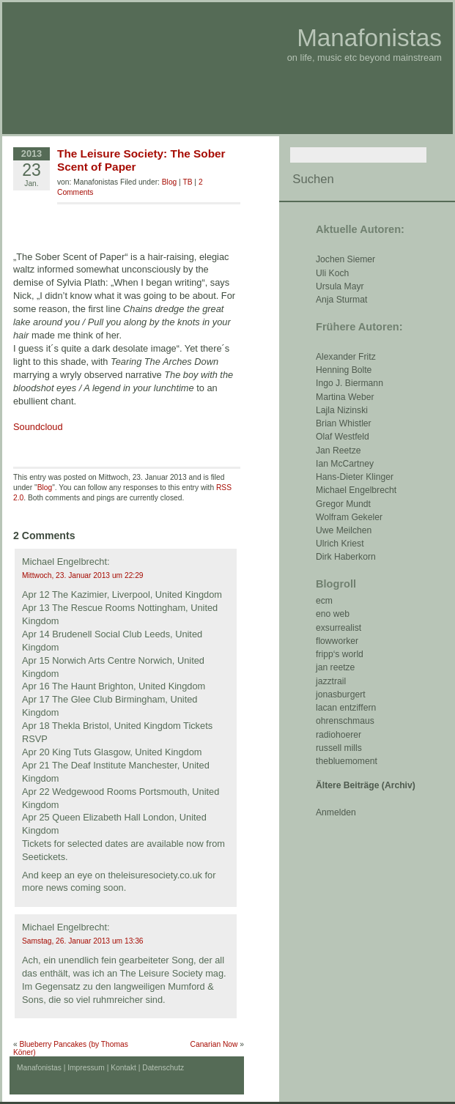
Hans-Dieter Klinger (354, 477)
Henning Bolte (343, 370)
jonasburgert (341, 694)
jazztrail (331, 681)
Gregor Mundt (343, 504)
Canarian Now (214, 1044)
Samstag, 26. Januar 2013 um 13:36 (83, 941)
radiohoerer (338, 735)
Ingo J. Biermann (349, 383)
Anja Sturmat (341, 299)
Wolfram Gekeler (349, 517)
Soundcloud (38, 426)
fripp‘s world (339, 654)
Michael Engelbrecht (356, 490)
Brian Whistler (343, 423)
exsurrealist (338, 628)
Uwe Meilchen (343, 530)
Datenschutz (163, 1068)
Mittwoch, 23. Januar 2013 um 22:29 (83, 575)
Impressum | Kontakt (101, 1068)
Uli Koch (332, 273)
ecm (324, 601)
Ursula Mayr (340, 286)
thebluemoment (346, 761)
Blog (169, 182)
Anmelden (336, 812)
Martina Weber (345, 397)
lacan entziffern (346, 708)
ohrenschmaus (345, 721)
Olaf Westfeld (342, 436)
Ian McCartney (345, 464)
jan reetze (335, 667)
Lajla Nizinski (342, 410)
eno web (332, 614)
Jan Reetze (338, 450)
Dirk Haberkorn (346, 557)
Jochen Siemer (345, 259)
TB (187, 182)
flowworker (337, 641)
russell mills (339, 748)
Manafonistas (369, 37)
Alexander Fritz (346, 357)
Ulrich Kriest (340, 543)
